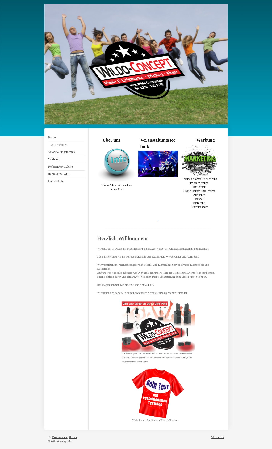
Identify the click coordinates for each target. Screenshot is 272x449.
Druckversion (58, 437)
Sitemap (73, 437)
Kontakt (144, 284)
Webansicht (217, 437)
